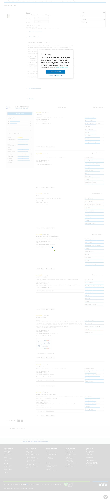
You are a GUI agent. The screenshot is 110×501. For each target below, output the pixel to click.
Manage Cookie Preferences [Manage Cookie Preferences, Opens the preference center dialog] (55, 75)
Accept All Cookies (55, 71)
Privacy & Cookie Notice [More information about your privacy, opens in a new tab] (62, 67)
